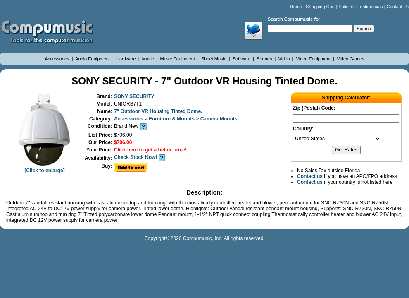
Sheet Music (214, 58)
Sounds (265, 58)
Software (242, 58)
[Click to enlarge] (44, 167)
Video (284, 58)
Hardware (126, 58)
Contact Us (398, 6)
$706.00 (123, 142)
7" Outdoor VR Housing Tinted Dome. (158, 111)
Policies (346, 6)
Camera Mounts (219, 119)
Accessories (57, 58)
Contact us (310, 176)
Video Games (350, 58)
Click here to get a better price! (150, 150)
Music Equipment (178, 58)
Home (296, 6)
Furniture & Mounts (172, 119)
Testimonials (370, 6)
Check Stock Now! (135, 157)
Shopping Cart (320, 6)
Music (148, 58)
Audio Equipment (93, 58)
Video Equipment (314, 58)
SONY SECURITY (134, 96)
